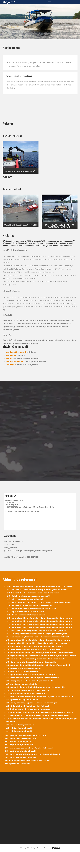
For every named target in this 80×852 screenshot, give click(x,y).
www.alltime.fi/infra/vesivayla (16, 352)
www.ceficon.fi (11, 355)
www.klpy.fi (10, 358)
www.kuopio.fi (11, 365)
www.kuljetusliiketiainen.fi (15, 362)
